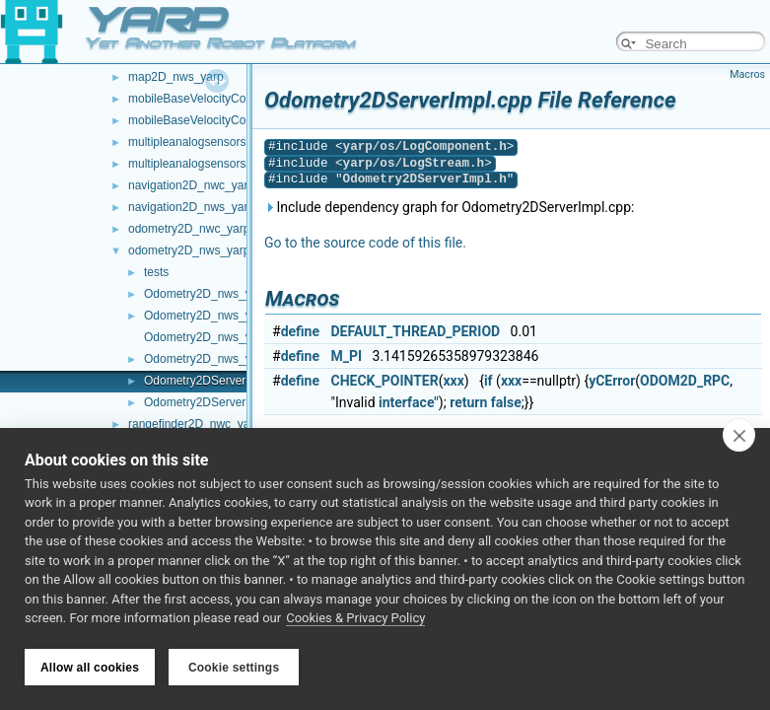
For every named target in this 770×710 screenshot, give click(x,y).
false (506, 402)
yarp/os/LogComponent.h (425, 146)
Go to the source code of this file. (365, 242)
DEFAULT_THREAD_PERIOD (416, 331)
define (300, 331)
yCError (612, 381)
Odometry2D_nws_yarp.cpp (217, 294)
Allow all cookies (89, 667)
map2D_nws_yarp (176, 77)
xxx (453, 381)
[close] (739, 436)
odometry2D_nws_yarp (188, 250)
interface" (409, 402)
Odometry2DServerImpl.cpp (217, 381)
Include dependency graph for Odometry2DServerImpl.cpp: (449, 207)
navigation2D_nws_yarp (191, 207)
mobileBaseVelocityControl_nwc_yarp (227, 99)
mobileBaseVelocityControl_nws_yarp (227, 120)
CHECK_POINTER (385, 381)
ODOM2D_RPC (685, 381)
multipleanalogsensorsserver (203, 164)
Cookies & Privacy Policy (355, 619)
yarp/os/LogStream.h (414, 163)
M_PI (347, 356)
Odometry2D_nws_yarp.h (211, 315)
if (488, 381)
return (468, 402)
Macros (747, 74)
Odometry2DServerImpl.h (211, 402)
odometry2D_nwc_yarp (188, 229)
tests (156, 272)
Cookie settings (233, 667)
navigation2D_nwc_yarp (191, 185)
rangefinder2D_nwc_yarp (194, 424)
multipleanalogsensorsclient (200, 142)
